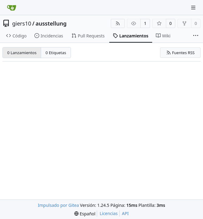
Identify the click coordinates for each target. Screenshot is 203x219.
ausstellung (51, 23)
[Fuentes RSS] (118, 23)
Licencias (108, 213)
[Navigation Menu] (194, 7)
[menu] (84, 214)
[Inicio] (11, 7)
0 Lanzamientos (22, 52)
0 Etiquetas (56, 52)
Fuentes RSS (180, 52)
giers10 (21, 23)
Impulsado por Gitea (58, 205)
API (125, 213)
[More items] (196, 36)
